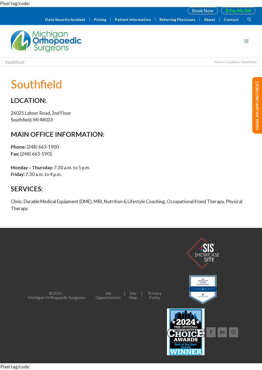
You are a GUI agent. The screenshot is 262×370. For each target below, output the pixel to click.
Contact (231, 19)
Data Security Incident (65, 19)
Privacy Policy (155, 295)
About (209, 19)
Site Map (133, 295)
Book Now (202, 10)
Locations (233, 62)
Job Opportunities (108, 295)
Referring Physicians (177, 19)
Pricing (100, 19)
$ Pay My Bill (238, 10)
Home (219, 62)
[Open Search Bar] (249, 19)
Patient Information (133, 19)
